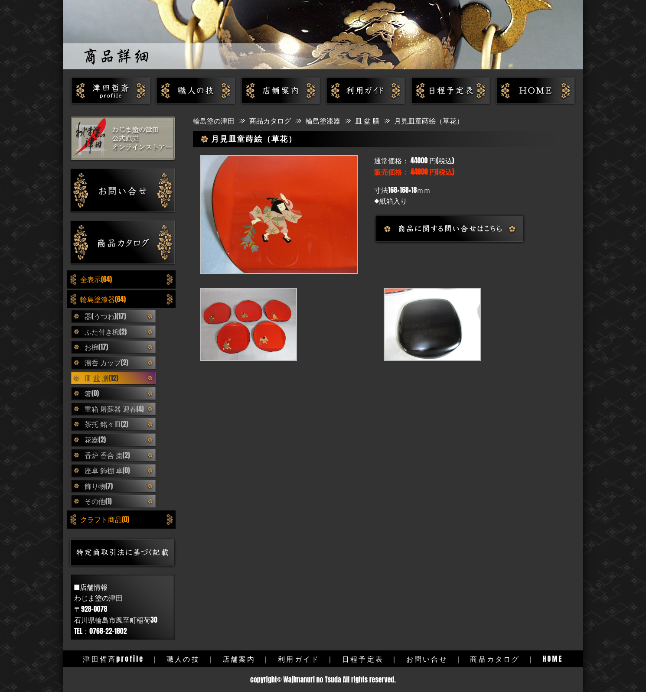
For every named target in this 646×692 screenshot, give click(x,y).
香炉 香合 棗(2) (107, 455)
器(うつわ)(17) (105, 316)
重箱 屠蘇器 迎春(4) (114, 408)
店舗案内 (239, 658)
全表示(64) (96, 279)
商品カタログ (270, 120)
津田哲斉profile (113, 658)
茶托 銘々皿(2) (106, 424)
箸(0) (92, 393)
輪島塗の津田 (214, 120)
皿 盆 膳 (367, 120)
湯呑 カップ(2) (106, 362)
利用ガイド (299, 658)
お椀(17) (96, 346)
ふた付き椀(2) (106, 331)
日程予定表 (363, 658)
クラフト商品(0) (104, 519)
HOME (552, 658)
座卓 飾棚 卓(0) (107, 470)
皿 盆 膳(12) (101, 378)
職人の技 (183, 658)
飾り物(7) (99, 486)
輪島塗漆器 (323, 120)
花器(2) (95, 439)
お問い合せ (427, 658)
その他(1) (98, 501)
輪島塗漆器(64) (103, 299)
